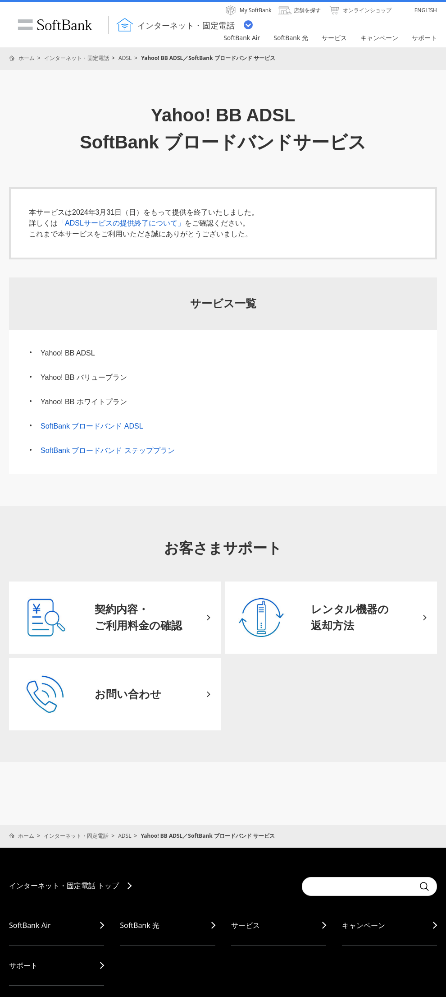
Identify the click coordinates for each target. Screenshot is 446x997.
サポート (23, 965)
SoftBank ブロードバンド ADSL (92, 426)
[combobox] (358, 886)
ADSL (125, 58)
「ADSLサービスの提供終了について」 (121, 223)
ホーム (26, 58)
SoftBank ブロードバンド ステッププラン (108, 450)
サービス (245, 925)
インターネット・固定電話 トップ (64, 886)
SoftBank (55, 25)
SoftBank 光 (139, 925)
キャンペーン (363, 925)
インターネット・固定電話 (76, 58)
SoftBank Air (30, 925)
